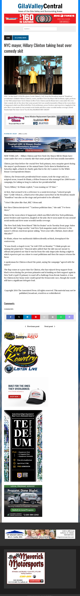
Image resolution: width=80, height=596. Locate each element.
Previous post (32, 323)
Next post (49, 323)
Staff (14, 134)
